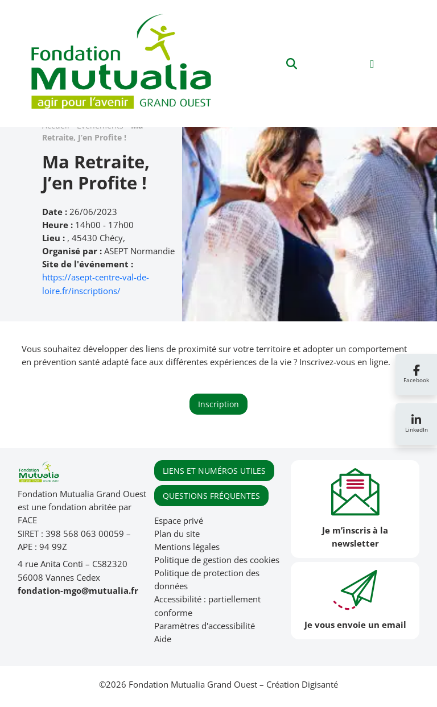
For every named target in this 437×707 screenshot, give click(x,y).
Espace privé (178, 521)
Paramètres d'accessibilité (204, 626)
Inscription (218, 404)
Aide (162, 639)
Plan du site (177, 534)
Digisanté (320, 685)
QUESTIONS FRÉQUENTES (211, 495)
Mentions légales (187, 547)
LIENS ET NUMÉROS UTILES (214, 470)
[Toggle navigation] (372, 63)
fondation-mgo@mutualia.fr (78, 591)
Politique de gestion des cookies (216, 560)
